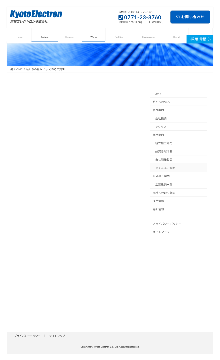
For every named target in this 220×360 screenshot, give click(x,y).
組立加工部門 (163, 143)
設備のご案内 (161, 176)
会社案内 (158, 110)
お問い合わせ (190, 17)
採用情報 (158, 201)
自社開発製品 (163, 159)
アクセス (160, 126)
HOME (156, 93)
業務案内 (158, 135)
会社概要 (161, 118)
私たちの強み (161, 102)
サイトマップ (161, 232)
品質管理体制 (163, 151)
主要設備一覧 (163, 184)
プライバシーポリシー (166, 223)
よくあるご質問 (165, 168)
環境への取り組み (163, 192)
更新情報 (158, 209)
